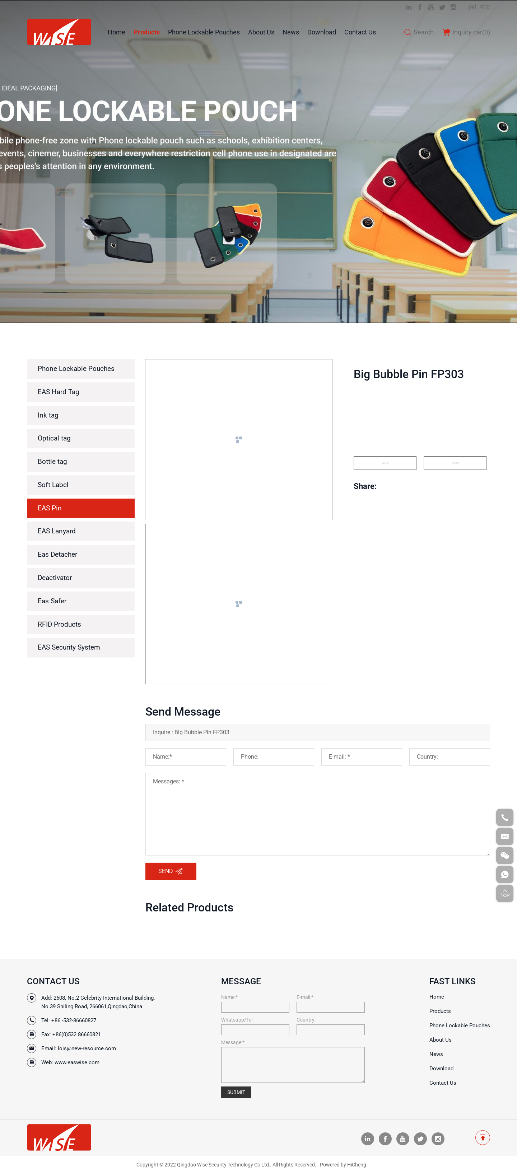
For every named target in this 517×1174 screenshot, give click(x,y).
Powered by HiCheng (343, 1165)
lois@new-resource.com (87, 1048)
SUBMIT (236, 1092)
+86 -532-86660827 (73, 1020)
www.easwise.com (77, 1062)
